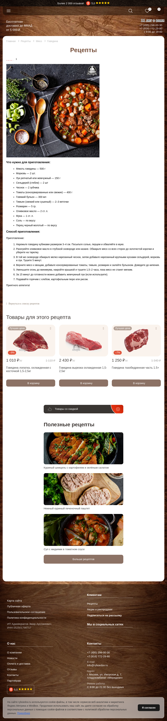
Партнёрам (14, 680)
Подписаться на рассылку (104, 615)
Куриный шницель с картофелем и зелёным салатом (76, 467)
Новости (12, 658)
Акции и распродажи (99, 609)
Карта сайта (14, 600)
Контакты (13, 675)
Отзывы (12, 669)
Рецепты (92, 603)
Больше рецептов (83, 559)
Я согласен (149, 707)
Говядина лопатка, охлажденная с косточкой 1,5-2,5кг (28, 369)
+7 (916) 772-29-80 (150, 28)
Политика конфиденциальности (26, 617)
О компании (14, 652)
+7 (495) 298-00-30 (150, 25)
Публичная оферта (18, 606)
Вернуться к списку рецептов (23, 303)
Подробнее (23, 713)
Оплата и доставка (18, 663)
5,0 (16, 689)
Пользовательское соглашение (26, 612)
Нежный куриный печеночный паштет (67, 508)
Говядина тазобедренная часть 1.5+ (135, 367)
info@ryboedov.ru (97, 665)
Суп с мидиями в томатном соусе (64, 549)
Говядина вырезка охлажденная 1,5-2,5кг (83, 369)
